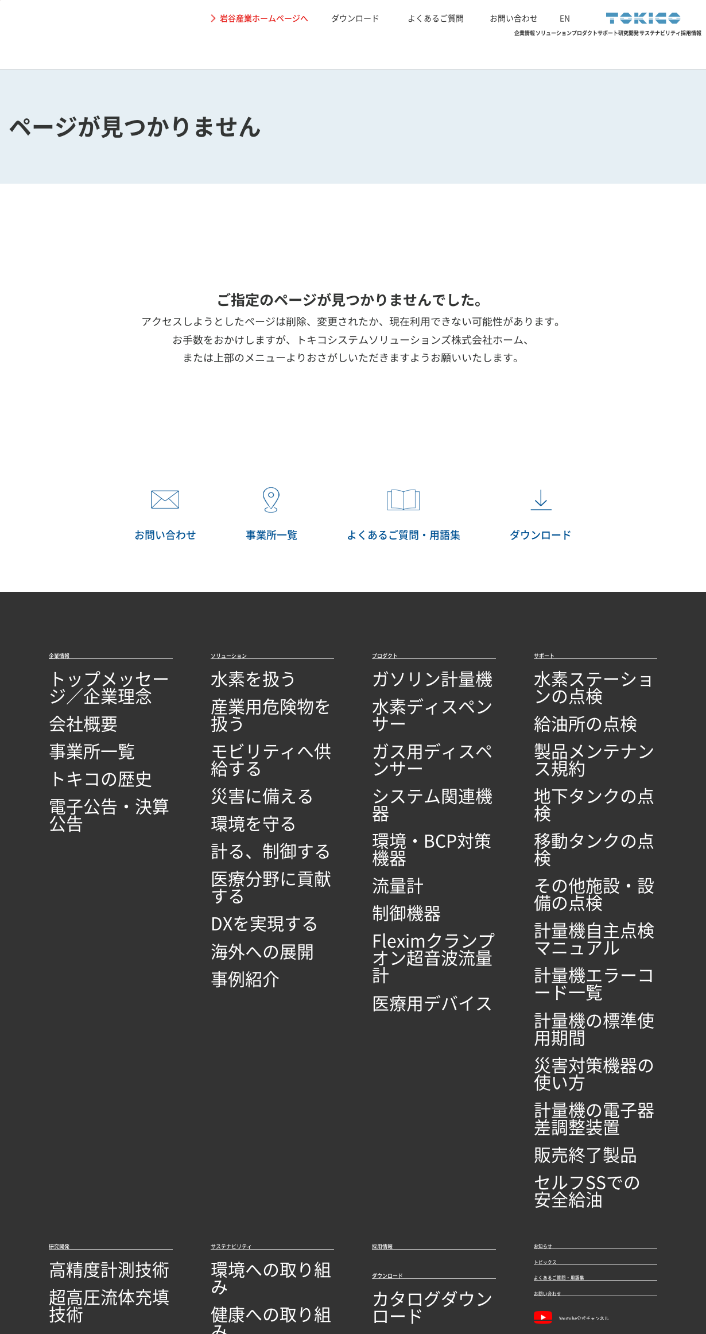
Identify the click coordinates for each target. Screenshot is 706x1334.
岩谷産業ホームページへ (264, 18)
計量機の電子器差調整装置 (589, 911)
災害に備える (238, 755)
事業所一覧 (72, 732)
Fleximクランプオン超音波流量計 (432, 849)
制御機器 (390, 821)
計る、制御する (243, 799)
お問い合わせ (514, 18)
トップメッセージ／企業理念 (108, 688)
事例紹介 (229, 888)
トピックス (559, 1032)
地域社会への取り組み (256, 1077)
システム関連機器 (408, 755)
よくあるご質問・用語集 (590, 1060)
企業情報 (230, 49)
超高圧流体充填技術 (90, 1054)
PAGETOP (680, 617)
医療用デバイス (404, 878)
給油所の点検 (561, 710)
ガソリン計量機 (404, 688)
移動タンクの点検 (570, 777)
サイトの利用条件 (74, 1276)
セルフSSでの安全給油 (581, 955)
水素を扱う (234, 688)
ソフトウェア (76, 1121)
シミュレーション (85, 1077)
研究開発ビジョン (85, 1143)
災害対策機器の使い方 (580, 888)
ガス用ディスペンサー (418, 732)
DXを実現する (239, 843)
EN (565, 18)
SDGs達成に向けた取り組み (268, 1098)
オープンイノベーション (99, 1166)
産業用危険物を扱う (252, 710)
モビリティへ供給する (256, 732)
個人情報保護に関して (159, 1276)
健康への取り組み (247, 1054)
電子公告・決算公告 (90, 777)
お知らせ (554, 1003)
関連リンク (231, 1276)
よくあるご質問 (436, 18)
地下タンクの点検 (570, 755)
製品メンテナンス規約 (580, 732)
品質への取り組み (85, 1210)
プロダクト (384, 49)
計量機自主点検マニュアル (589, 821)
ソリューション (305, 49)
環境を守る (234, 777)
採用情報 (670, 49)
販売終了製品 (561, 932)
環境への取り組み (247, 1032)
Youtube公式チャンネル (591, 1121)
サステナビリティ (591, 49)
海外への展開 (238, 866)
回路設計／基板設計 (90, 1098)
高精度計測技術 (81, 1032)
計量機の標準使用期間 (580, 866)
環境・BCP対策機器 (413, 777)
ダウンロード (355, 18)
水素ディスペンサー (413, 710)
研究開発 (512, 49)
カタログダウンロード (418, 1073)
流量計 (385, 799)
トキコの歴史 (76, 755)
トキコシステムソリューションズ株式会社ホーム (409, 339)
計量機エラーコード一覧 (584, 843)
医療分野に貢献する (252, 821)
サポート (450, 49)
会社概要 (67, 710)
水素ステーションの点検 (584, 688)
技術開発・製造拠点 (90, 1188)
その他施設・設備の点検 (584, 799)
